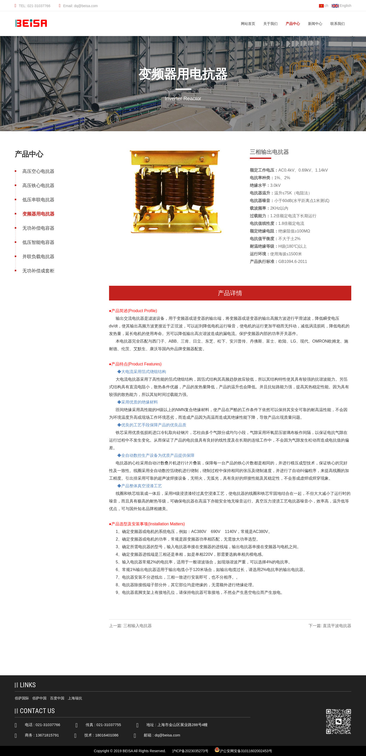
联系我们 (337, 24)
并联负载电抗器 (38, 256)
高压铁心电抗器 (38, 185)
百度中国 (57, 698)
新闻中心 (315, 24)
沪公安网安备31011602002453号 (243, 750)
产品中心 (293, 24)
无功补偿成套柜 (38, 270)
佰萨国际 (22, 698)
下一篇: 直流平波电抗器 (330, 626)
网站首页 (248, 24)
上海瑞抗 (75, 698)
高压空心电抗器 (38, 171)
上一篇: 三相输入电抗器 (130, 626)
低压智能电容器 (38, 242)
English (341, 6)
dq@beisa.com (167, 735)
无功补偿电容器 (38, 228)
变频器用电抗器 (38, 213)
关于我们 (270, 24)
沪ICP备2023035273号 (190, 751)
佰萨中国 (39, 698)
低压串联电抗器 (38, 199)
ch (323, 6)
